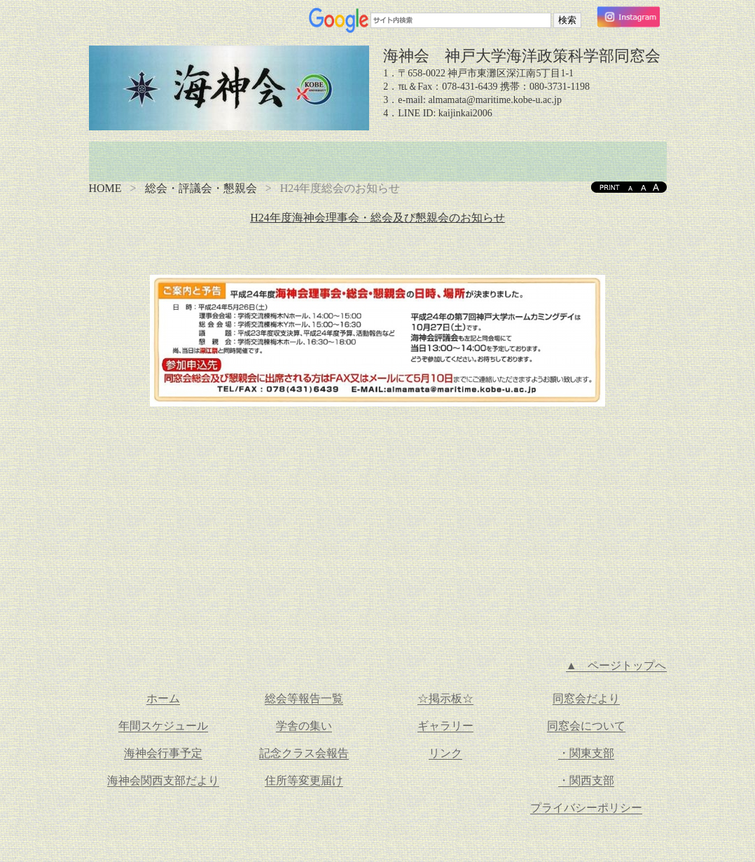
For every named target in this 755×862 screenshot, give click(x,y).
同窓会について (586, 726)
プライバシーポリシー (586, 808)
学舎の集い (304, 726)
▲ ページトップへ (616, 665)
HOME (105, 188)
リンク (445, 753)
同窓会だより (586, 698)
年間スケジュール (163, 726)
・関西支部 (586, 780)
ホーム (163, 698)
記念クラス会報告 (304, 753)
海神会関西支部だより (163, 780)
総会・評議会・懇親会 (201, 188)
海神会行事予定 (163, 753)
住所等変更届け (304, 780)
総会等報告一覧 (304, 698)
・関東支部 (586, 753)
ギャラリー (445, 726)
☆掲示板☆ (445, 698)
